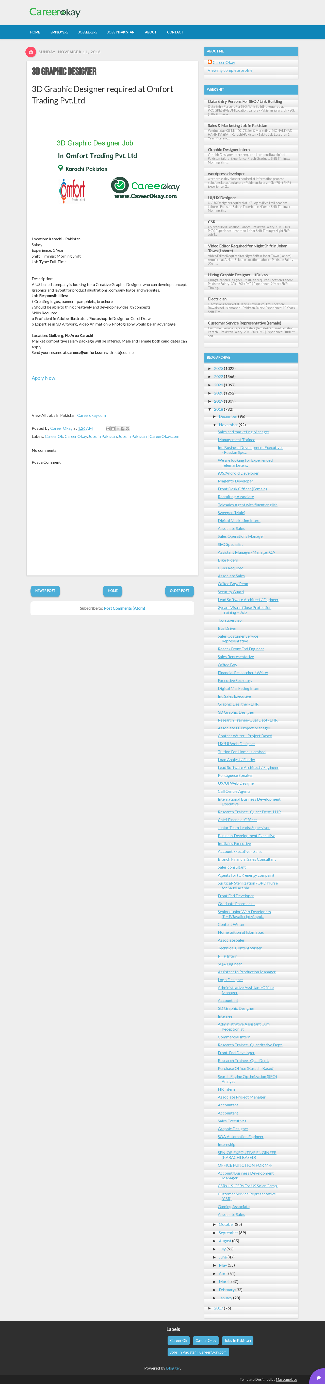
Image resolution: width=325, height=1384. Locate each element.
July (222, 1248)
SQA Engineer (230, 963)
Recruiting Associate (236, 496)
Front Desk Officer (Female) (242, 488)
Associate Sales (231, 528)
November (228, 424)
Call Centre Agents (234, 791)
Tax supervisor (230, 620)
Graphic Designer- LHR (238, 704)
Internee (225, 1016)
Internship (226, 1144)
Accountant (228, 1000)
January (225, 1297)
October (226, 1224)
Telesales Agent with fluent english (248, 504)
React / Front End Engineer (241, 648)
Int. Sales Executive (234, 696)
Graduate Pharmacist (236, 903)
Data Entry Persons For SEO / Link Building (245, 101)
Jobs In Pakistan (102, 436)
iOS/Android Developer (238, 473)
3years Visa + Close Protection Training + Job (244, 610)
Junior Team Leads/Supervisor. (244, 827)
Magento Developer (235, 480)
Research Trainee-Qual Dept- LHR (248, 719)
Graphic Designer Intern (229, 149)
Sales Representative (236, 656)
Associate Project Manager (242, 1096)
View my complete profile (230, 70)
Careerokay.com (91, 415)
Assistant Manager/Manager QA (246, 552)
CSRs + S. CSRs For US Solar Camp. (248, 1185)
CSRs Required (230, 567)
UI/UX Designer (222, 197)
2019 (218, 401)
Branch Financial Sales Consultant (247, 859)
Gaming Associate (234, 1206)
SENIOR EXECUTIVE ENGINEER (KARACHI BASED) (247, 1155)
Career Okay (76, 436)
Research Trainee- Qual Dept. (243, 1060)
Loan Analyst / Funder (236, 759)
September (228, 1232)
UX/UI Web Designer (236, 743)
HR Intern (226, 1089)
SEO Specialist (230, 544)
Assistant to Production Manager (247, 971)
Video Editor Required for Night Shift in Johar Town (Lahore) (247, 248)
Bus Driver (227, 628)
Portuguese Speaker (235, 775)
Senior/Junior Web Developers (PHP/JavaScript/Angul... (244, 914)
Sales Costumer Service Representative (238, 638)
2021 (218, 384)
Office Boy (227, 664)
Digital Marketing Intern (239, 520)
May (223, 1265)
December (228, 416)
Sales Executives (232, 1120)
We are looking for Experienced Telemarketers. (245, 462)
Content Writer (231, 924)
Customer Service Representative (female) (244, 322)
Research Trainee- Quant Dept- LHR (249, 811)
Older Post (179, 591)
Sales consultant (232, 867)
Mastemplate (286, 1379)
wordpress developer (226, 173)
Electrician (217, 298)
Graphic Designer (233, 1128)
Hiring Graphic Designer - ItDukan (238, 274)
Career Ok (54, 436)
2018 (218, 409)
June (223, 1256)
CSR (211, 221)
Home (113, 591)
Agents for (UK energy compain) (246, 875)
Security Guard (231, 591)
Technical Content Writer (240, 947)
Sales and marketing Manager (243, 431)
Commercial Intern (234, 1036)
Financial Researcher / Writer (243, 672)
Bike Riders (228, 560)
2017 (218, 1307)
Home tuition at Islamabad (241, 932)
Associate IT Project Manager (244, 727)
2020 (218, 392)
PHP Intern (227, 956)
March (225, 1281)
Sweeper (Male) (231, 512)
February (227, 1289)
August (225, 1240)
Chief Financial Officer (237, 819)
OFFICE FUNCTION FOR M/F (245, 1165)
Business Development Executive (246, 835)
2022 (218, 376)
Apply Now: (44, 378)
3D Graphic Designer (64, 72)
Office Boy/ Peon (233, 583)
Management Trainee (236, 439)
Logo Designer (230, 979)
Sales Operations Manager (241, 536)
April (223, 1273)
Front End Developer (236, 895)
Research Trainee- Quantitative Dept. (250, 1044)
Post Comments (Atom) (124, 608)
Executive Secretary (235, 680)
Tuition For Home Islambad (242, 751)
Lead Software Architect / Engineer (248, 599)
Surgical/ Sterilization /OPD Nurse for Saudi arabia (248, 885)
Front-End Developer (236, 1052)
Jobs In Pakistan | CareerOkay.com (148, 436)
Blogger (173, 1367)
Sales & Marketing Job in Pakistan (237, 125)
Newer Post (45, 591)
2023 (218, 368)
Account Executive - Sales (240, 851)
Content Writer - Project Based (245, 735)
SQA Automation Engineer (241, 1136)
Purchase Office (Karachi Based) (246, 1068)
